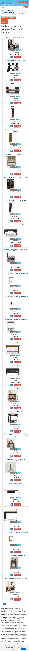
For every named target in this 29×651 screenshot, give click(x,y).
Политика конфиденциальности (11, 649)
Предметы (4, 22)
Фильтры (4, 20)
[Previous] (2, 604)
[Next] (14, 604)
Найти (25, 7)
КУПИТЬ (17, 57)
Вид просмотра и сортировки (8, 17)
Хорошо (24, 649)
